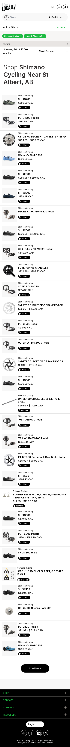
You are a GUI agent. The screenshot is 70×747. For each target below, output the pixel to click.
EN (52, 7)
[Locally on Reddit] (24, 733)
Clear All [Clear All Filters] (62, 27)
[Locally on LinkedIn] (39, 733)
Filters (6, 44)
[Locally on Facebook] (31, 733)
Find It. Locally (57, 17)
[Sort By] (53, 51)
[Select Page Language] (35, 724)
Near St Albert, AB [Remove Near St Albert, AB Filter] (35, 36)
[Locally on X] (46, 733)
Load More (35, 668)
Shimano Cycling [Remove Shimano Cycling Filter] (12, 36)
